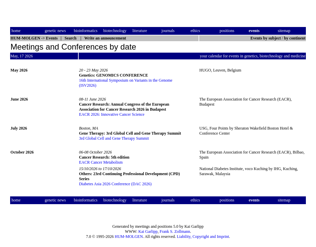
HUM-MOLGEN (129, 236)
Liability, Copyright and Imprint (203, 236)
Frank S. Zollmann (175, 231)
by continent (295, 38)
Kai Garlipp (148, 231)
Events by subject (266, 38)
